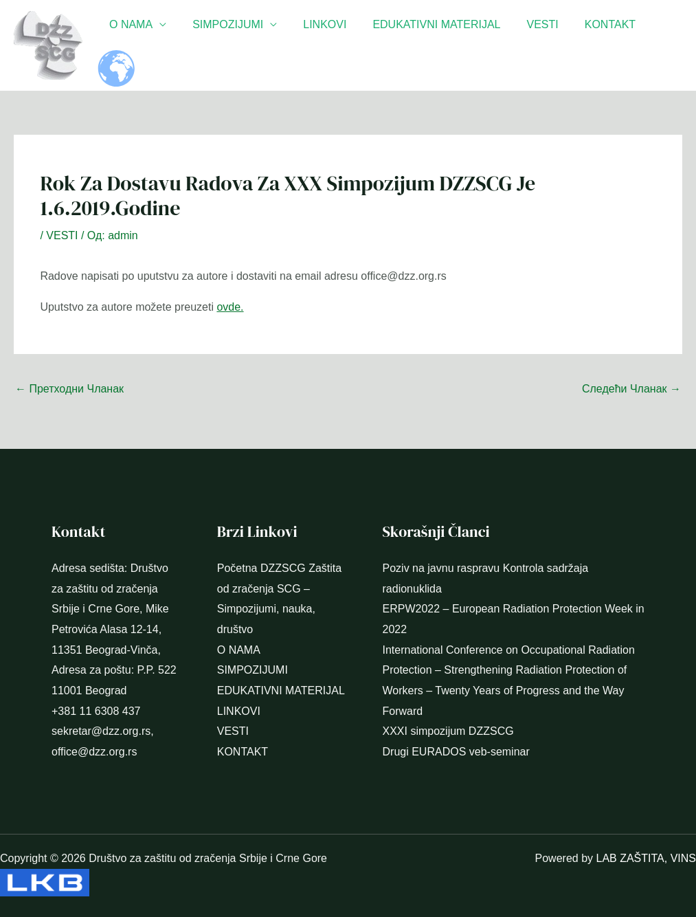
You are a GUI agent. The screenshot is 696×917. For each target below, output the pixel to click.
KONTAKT (604, 45)
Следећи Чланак (631, 389)
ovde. (229, 307)
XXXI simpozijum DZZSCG (448, 731)
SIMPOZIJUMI (238, 45)
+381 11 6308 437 (96, 711)
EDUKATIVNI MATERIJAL (439, 45)
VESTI (541, 45)
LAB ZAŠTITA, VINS (646, 858)
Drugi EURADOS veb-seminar (456, 752)
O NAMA (146, 45)
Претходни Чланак (69, 389)
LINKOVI (331, 45)
